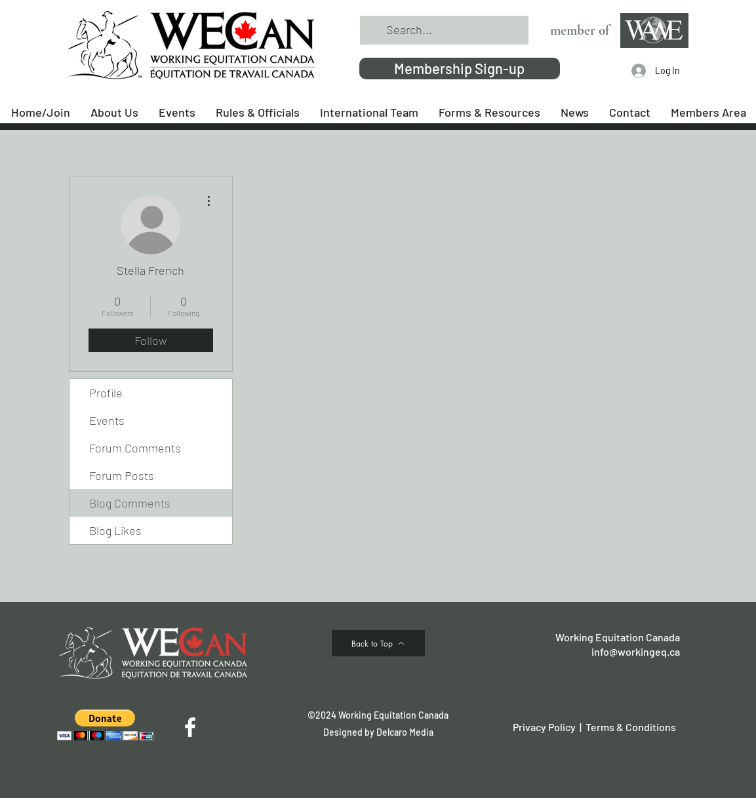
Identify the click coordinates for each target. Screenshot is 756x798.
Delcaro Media (404, 732)
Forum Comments (135, 448)
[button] (105, 724)
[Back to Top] (378, 643)
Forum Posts (121, 475)
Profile (106, 393)
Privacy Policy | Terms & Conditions (594, 727)
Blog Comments (129, 503)
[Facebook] (190, 727)
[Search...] (443, 30)
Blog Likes (115, 530)
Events (107, 420)
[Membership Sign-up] (459, 68)
